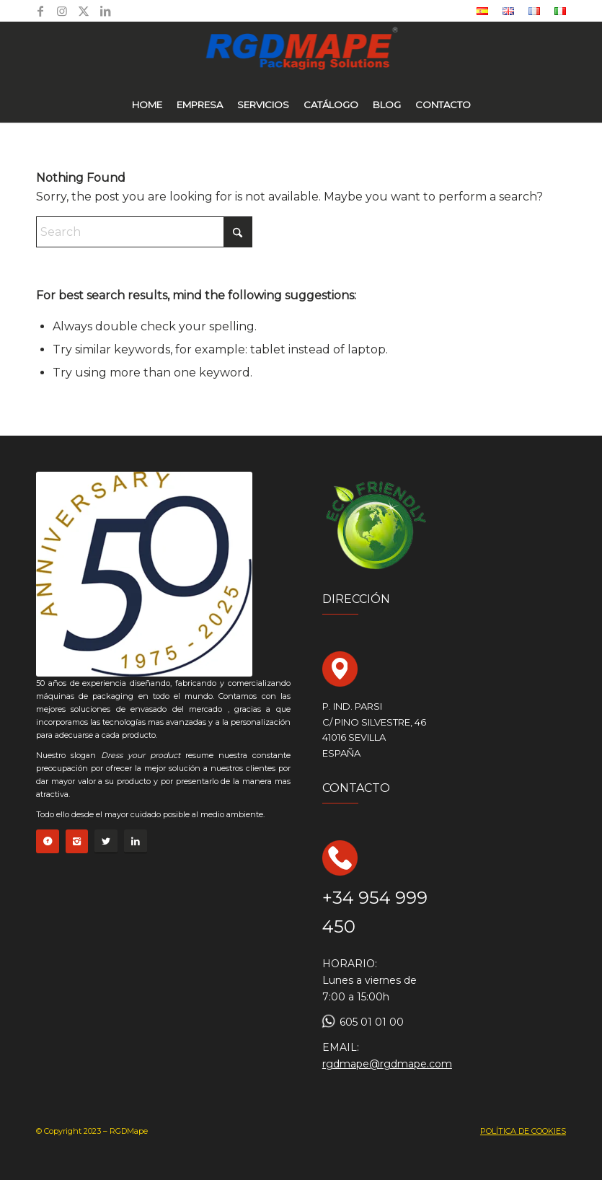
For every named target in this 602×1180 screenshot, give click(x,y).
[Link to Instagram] (62, 11)
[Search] (144, 231)
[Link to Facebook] (40, 11)
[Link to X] (83, 11)
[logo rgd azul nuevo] (301, 54)
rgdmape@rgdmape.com (387, 1063)
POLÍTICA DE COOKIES (523, 1131)
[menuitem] (482, 11)
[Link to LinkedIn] (105, 11)
